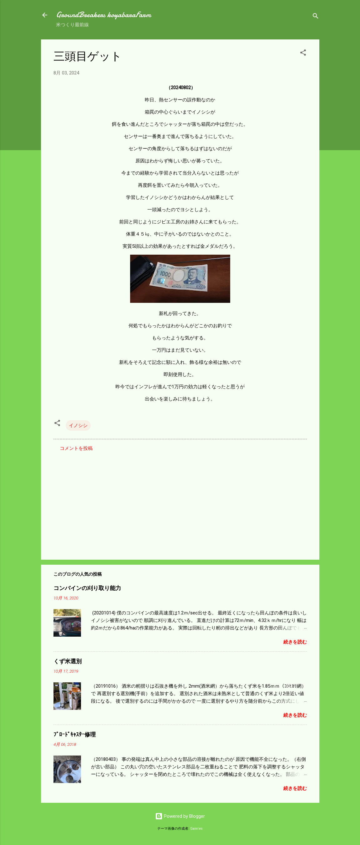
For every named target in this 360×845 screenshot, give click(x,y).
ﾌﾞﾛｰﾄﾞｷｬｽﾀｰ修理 (74, 735)
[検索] (315, 17)
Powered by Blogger (180, 816)
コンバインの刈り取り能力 (87, 588)
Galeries (196, 829)
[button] (303, 54)
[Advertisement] (180, 501)
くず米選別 (67, 661)
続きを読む (295, 642)
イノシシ (78, 425)
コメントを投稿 (76, 448)
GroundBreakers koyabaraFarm (103, 15)
